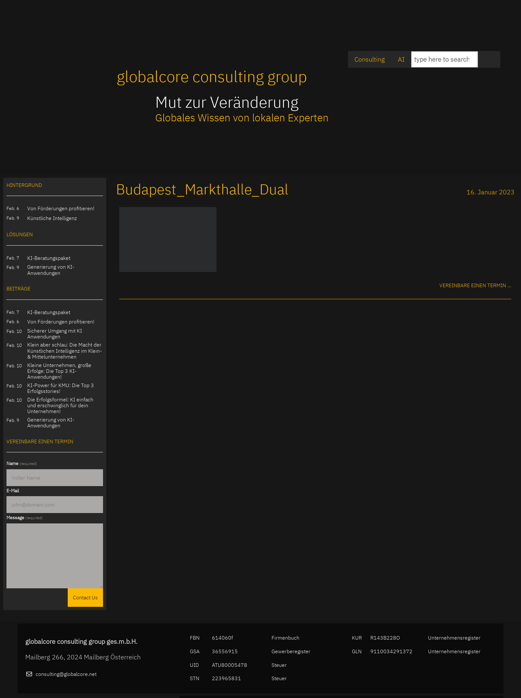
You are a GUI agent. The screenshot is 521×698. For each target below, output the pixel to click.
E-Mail (12, 491)
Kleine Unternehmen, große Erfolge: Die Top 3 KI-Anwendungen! (59, 371)
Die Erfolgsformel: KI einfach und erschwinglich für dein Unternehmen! (60, 405)
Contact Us (85, 597)
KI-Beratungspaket (48, 258)
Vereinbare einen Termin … (475, 285)
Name (21, 463)
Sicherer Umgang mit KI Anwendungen (54, 334)
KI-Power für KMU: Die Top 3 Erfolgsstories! (60, 388)
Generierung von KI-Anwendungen (50, 270)
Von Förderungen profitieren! (60, 208)
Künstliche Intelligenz (52, 218)
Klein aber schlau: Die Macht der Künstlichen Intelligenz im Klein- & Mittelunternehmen (64, 351)
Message (24, 517)
